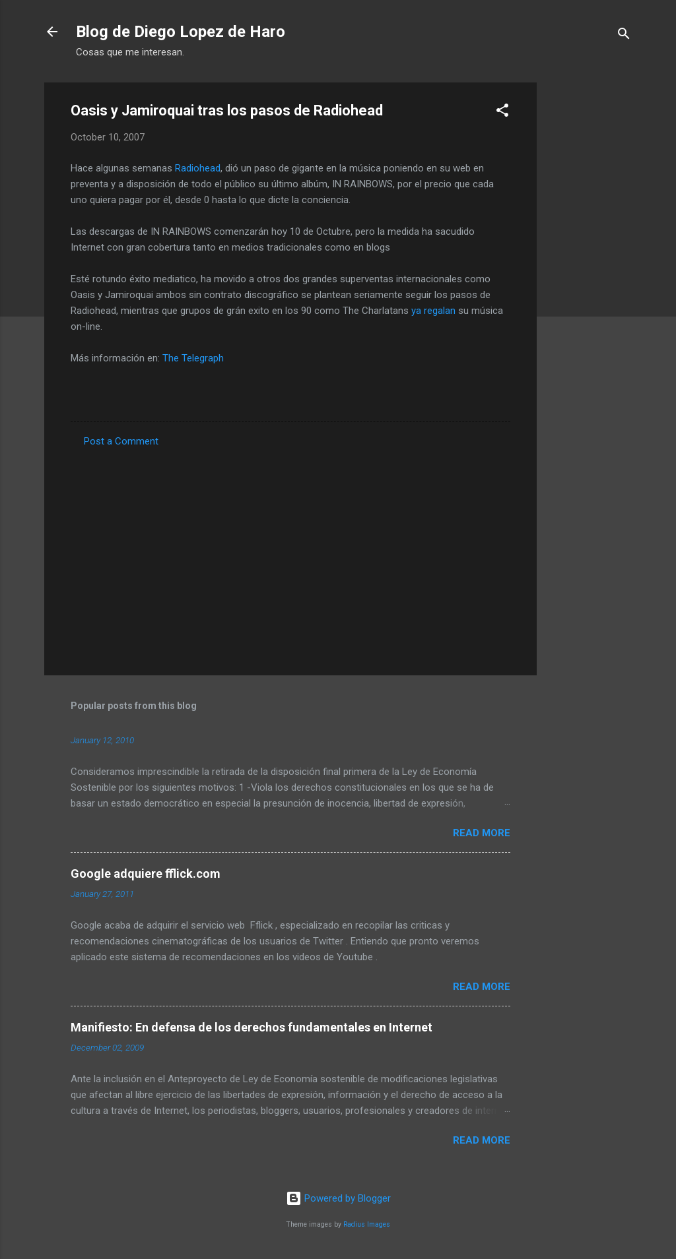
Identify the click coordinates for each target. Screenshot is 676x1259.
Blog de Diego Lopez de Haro (180, 31)
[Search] (624, 36)
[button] (502, 112)
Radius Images (366, 1224)
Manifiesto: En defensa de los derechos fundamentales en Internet (251, 1027)
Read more (481, 833)
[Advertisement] (589, 280)
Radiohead (197, 168)
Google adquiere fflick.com (145, 873)
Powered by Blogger (338, 1198)
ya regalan (433, 311)
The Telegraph (193, 358)
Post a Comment (121, 441)
